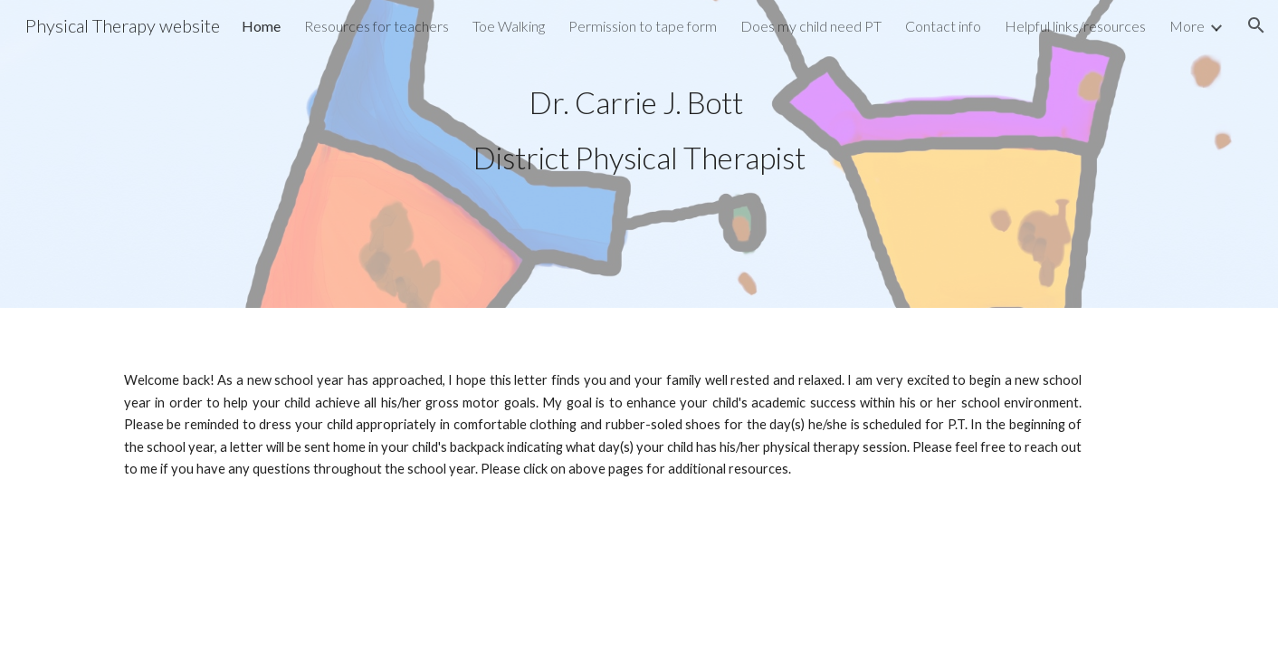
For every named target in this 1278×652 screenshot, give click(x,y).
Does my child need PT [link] (811, 25)
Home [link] (261, 25)
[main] (639, 130)
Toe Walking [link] (508, 25)
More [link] (1187, 25)
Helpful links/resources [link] (1075, 25)
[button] (1256, 25)
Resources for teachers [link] (376, 25)
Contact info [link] (943, 25)
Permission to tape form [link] (642, 25)
